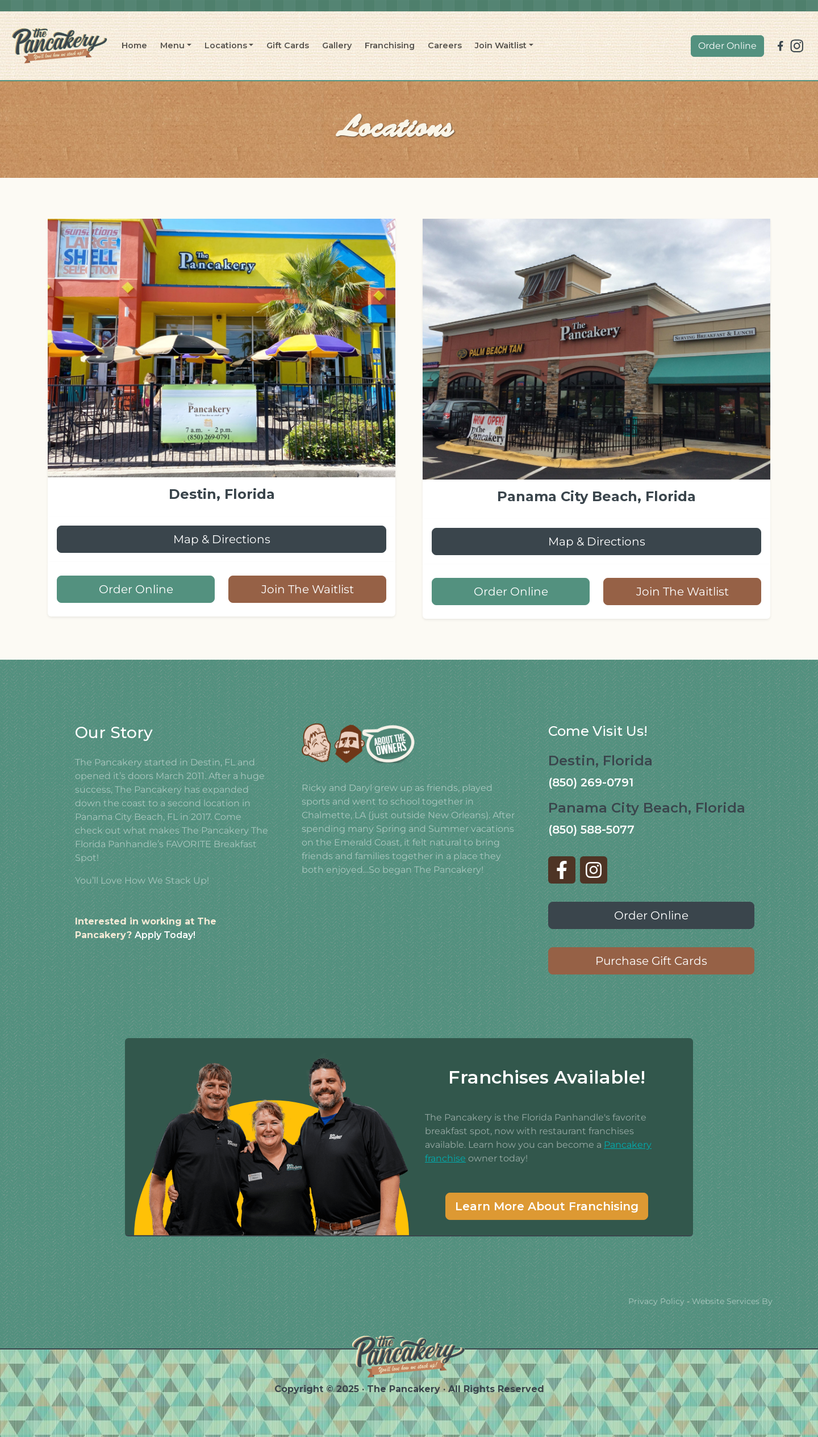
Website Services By (732, 1301)
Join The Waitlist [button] (307, 589)
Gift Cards (287, 45)
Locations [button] (225, 45)
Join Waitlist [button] (501, 45)
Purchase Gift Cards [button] (651, 961)
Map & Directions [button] (221, 539)
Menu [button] (172, 45)
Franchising (390, 45)
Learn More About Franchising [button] (546, 1206)
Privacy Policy (656, 1301)
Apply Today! (165, 935)
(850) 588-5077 (591, 829)
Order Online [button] (727, 45)
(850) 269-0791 (590, 782)
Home (134, 45)
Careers (445, 45)
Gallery (337, 45)
